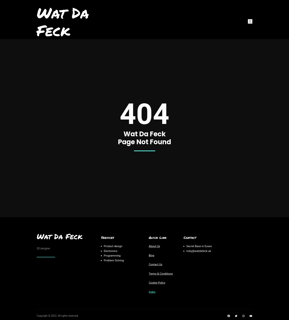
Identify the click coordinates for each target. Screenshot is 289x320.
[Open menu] (250, 21)
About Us (154, 246)
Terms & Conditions (161, 273)
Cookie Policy (157, 282)
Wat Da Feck (63, 21)
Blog (151, 255)
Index (152, 292)
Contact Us (155, 264)
